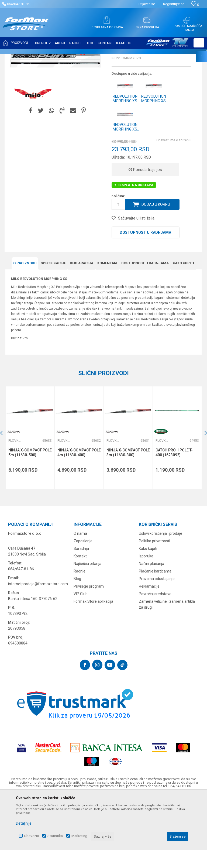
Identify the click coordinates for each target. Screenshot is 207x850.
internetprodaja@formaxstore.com (38, 637)
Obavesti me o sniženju (173, 194)
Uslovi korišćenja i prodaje (160, 587)
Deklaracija (81, 317)
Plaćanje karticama (155, 625)
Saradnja (81, 602)
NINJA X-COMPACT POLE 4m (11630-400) (79, 506)
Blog (77, 632)
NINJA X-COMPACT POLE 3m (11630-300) (128, 506)
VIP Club (81, 647)
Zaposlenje (83, 594)
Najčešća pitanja (87, 617)
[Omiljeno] (195, 5)
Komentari (107, 317)
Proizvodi (36, 57)
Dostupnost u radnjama (145, 286)
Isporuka (146, 610)
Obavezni (31, 836)
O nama (80, 587)
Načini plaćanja (151, 617)
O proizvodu (25, 317)
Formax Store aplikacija (93, 655)
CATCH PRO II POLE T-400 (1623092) (174, 506)
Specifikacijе (53, 317)
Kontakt (80, 610)
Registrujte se (173, 4)
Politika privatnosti (154, 594)
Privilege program (89, 640)
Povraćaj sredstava (155, 647)
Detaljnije (24, 823)
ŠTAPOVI (53, 57)
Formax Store (15, 57)
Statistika (55, 836)
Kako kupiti (183, 317)
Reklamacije (149, 640)
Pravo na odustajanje (157, 632)
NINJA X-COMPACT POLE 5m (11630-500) (30, 506)
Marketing (79, 836)
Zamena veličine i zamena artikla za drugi (167, 658)
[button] (199, 42)
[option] (29, 491)
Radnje (79, 625)
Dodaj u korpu (156, 258)
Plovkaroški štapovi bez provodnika (89, 57)
